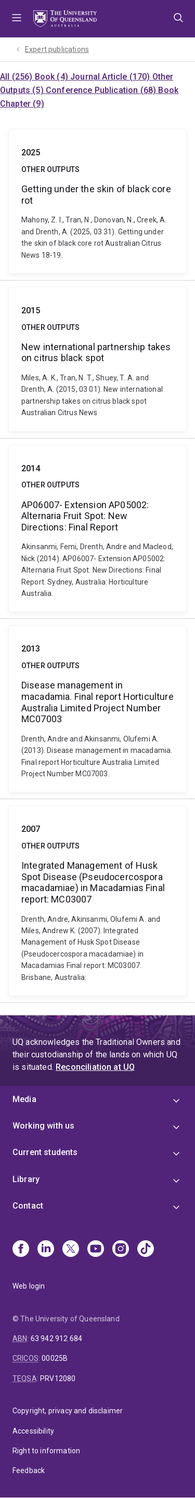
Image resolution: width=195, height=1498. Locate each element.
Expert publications (57, 49)
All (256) (17, 77)
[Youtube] (95, 1249)
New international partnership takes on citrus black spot (97, 359)
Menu (16, 18)
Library (26, 1179)
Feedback (28, 1470)
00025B (55, 1358)
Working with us (43, 1126)
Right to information (46, 1451)
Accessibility (33, 1431)
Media (24, 1099)
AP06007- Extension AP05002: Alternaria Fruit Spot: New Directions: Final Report (97, 528)
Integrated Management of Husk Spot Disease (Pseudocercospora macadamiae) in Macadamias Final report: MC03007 (97, 901)
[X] (70, 1249)
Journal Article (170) (111, 77)
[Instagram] (120, 1249)
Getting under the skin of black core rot (97, 201)
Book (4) (52, 77)
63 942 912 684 (56, 1338)
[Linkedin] (45, 1249)
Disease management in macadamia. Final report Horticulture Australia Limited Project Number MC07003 (97, 709)
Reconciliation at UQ (95, 1067)
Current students (45, 1152)
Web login (28, 1286)
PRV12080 (57, 1378)
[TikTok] (145, 1249)
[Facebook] (20, 1249)
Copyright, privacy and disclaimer (67, 1411)
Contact (27, 1206)
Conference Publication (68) (102, 90)
